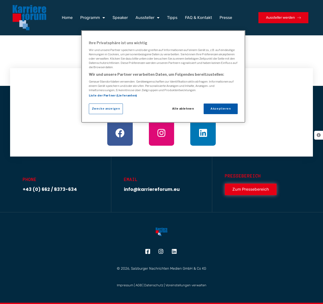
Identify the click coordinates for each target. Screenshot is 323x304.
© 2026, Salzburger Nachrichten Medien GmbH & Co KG (161, 268)
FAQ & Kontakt (198, 17)
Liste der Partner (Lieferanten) (113, 95)
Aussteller (147, 17)
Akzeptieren (220, 108)
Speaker (120, 17)
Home (67, 17)
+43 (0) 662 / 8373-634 (50, 189)
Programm (92, 17)
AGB (139, 285)
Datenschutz (153, 285)
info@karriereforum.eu (152, 189)
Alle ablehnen (183, 108)
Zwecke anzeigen (106, 108)
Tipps (172, 17)
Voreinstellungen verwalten (186, 285)
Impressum (125, 285)
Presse (226, 17)
